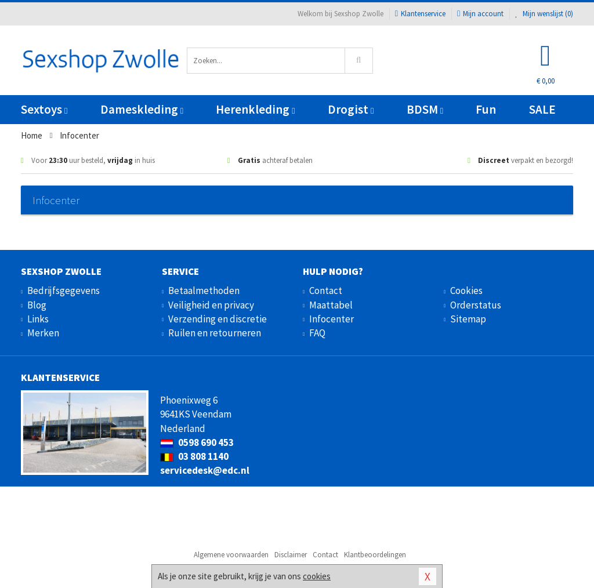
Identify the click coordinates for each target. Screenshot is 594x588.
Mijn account (480, 14)
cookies (317, 576)
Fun (486, 109)
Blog (36, 305)
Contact (325, 290)
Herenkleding (255, 109)
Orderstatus (475, 305)
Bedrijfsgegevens (63, 290)
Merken (43, 332)
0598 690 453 (197, 442)
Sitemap (468, 319)
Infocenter (331, 319)
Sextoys (44, 109)
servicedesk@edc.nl (204, 470)
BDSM (425, 109)
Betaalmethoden (204, 290)
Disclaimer (290, 555)
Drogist (351, 109)
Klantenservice (420, 14)
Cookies (466, 290)
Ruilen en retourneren (214, 332)
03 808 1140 (194, 456)
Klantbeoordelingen (375, 555)
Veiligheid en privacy (211, 305)
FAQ (317, 332)
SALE (542, 109)
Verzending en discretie (217, 319)
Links (38, 319)
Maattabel (331, 305)
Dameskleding (141, 109)
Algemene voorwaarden (231, 555)
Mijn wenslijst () (544, 14)
